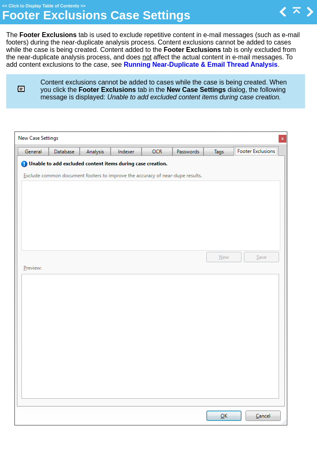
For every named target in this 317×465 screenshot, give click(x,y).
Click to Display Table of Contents (43, 5)
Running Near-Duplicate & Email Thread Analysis (201, 64)
